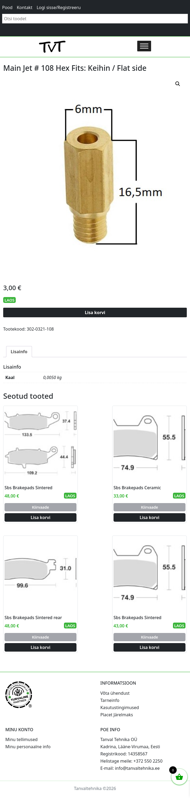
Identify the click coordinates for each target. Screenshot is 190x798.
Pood (7, 7)
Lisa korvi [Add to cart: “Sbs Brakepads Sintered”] (40, 517)
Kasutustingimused (119, 707)
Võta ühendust (115, 693)
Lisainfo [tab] (19, 352)
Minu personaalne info (28, 747)
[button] (178, 84)
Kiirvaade (40, 507)
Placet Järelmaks (116, 715)
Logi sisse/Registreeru (59, 7)
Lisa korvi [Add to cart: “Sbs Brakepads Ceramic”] (149, 517)
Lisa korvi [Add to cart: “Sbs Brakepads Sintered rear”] (40, 647)
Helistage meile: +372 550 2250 (131, 761)
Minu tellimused (21, 739)
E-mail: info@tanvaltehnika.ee (130, 768)
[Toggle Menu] (144, 45)
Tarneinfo (109, 700)
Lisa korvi (95, 312)
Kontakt (25, 7)
